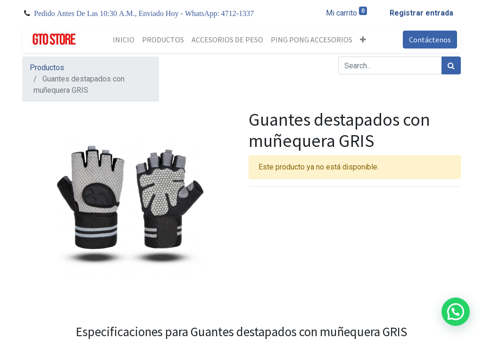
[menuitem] (123, 39)
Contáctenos (430, 39)
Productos (47, 67)
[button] (363, 39)
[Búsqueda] (451, 65)
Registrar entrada (421, 12)
